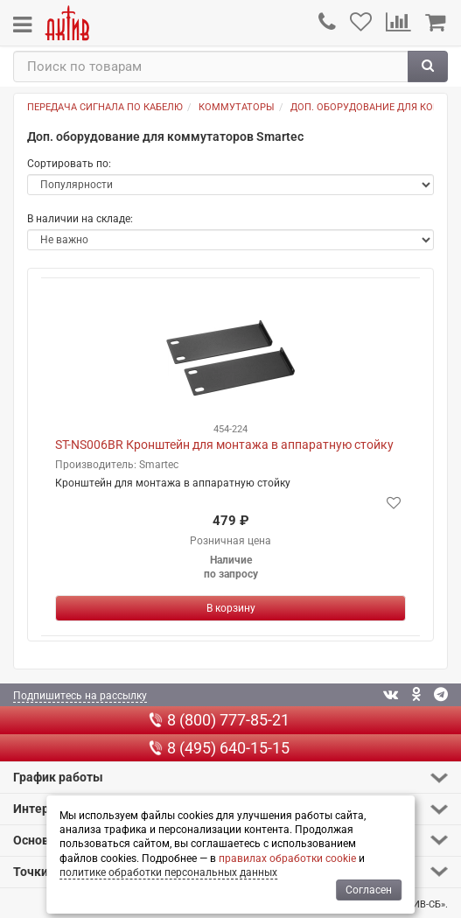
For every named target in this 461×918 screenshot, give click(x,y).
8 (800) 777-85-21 (219, 720)
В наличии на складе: (80, 219)
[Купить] (230, 608)
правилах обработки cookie (287, 858)
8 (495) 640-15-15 (219, 748)
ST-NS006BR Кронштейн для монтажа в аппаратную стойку (224, 445)
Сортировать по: (69, 164)
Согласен (369, 890)
